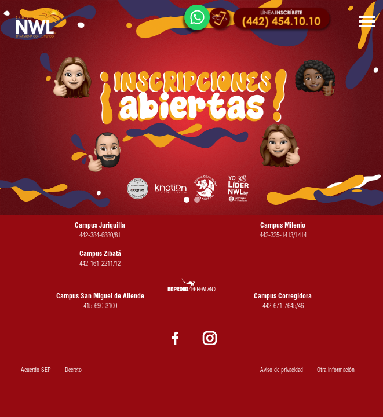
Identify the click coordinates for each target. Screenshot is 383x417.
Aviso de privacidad (281, 371)
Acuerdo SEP (36, 371)
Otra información (336, 371)
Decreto (73, 371)
